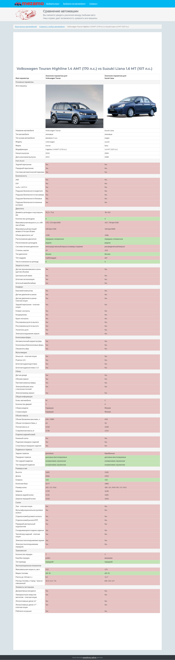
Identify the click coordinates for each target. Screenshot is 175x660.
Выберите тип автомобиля (74, 4)
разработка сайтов (89, 657)
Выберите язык (53, 4)
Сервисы (93, 4)
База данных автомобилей (26, 26)
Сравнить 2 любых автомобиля (52, 26)
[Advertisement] (84, 51)
